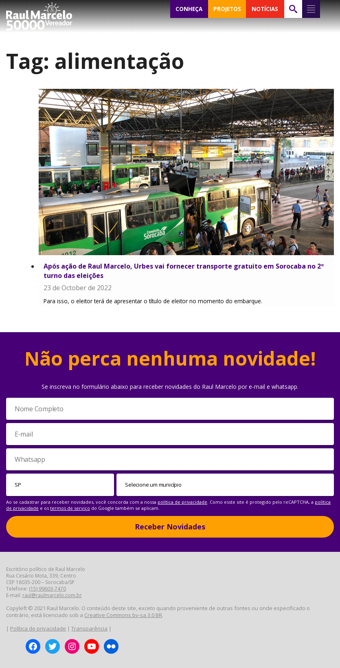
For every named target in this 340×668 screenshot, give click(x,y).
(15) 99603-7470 (47, 588)
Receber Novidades (170, 526)
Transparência (89, 628)
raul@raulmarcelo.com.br (52, 595)
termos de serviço (70, 508)
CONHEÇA (188, 9)
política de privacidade (182, 502)
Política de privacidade (38, 628)
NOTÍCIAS (265, 9)
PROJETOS (227, 9)
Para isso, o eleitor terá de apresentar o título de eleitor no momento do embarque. (153, 301)
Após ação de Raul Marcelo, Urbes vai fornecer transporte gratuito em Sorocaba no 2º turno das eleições (184, 271)
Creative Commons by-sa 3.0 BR (123, 615)
